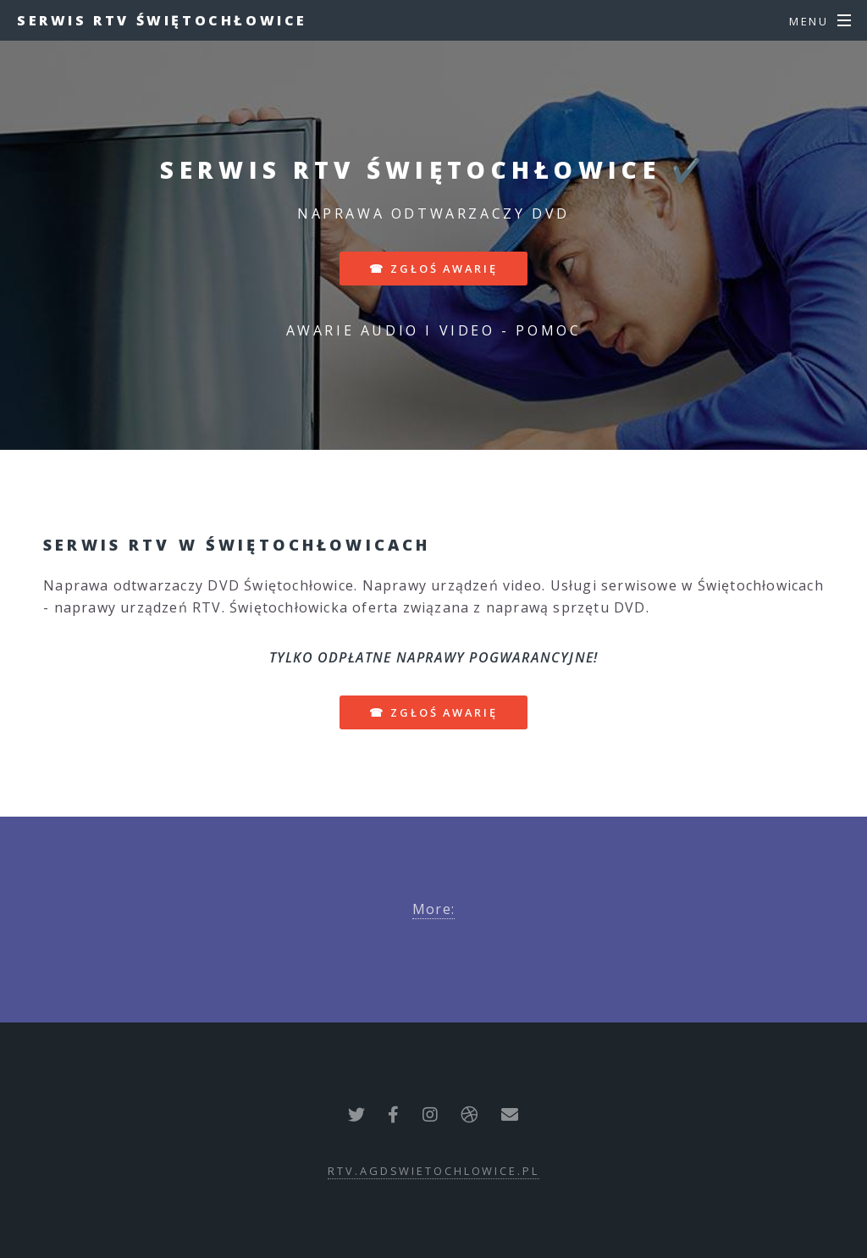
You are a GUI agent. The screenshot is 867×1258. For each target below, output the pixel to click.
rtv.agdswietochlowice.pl (433, 1170)
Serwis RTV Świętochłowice (162, 20)
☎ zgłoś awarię (433, 268)
